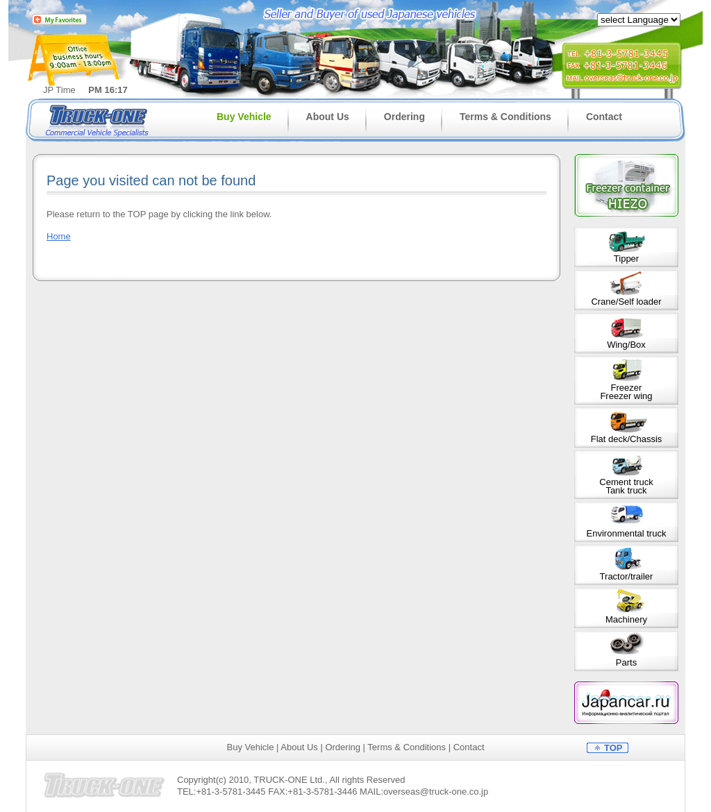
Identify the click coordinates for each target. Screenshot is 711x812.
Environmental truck (627, 533)
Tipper (626, 258)
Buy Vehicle (244, 116)
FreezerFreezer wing (626, 391)
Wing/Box (626, 344)
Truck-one (99, 120)
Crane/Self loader (626, 301)
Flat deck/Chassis (626, 439)
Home (59, 236)
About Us (327, 116)
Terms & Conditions (505, 116)
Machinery (626, 619)
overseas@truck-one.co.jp (435, 791)
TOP (613, 748)
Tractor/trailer (626, 576)
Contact (604, 116)
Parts (626, 662)
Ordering (404, 116)
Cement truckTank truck (626, 486)
